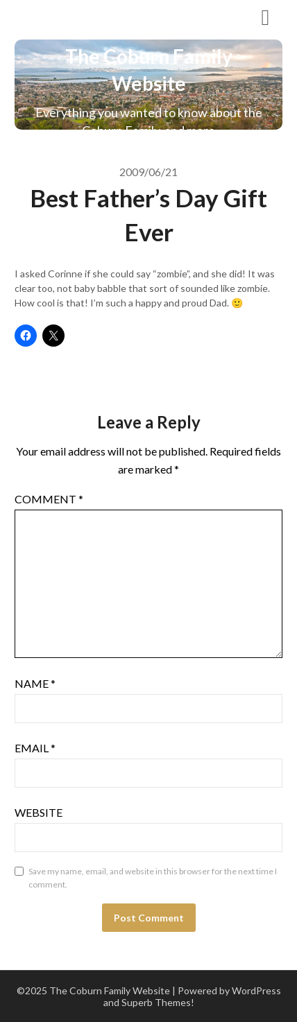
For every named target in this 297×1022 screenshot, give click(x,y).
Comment (49, 498)
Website (38, 812)
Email (35, 747)
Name (35, 683)
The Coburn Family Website (110, 16)
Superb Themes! (157, 1002)
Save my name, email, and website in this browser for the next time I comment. (152, 878)
